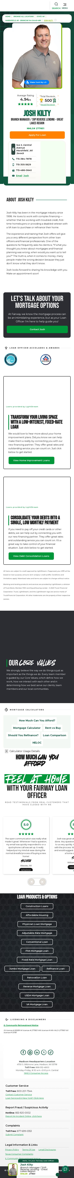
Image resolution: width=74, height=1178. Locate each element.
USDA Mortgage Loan (37, 995)
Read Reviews (48, 104)
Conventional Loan (37, 942)
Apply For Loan (37, 135)
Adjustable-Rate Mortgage (37, 933)
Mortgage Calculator (27, 727)
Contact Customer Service (19, 1094)
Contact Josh (37, 329)
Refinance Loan (56, 968)
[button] (65, 5)
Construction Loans (37, 906)
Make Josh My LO (38, 82)
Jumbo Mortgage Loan (22, 968)
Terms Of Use (28, 1149)
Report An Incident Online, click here (24, 1116)
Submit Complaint (14, 1134)
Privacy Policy (12, 1149)
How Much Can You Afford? (37, 720)
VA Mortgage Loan (37, 1004)
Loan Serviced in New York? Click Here (25, 1098)
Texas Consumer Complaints (19, 1154)
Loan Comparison (54, 735)
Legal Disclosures (47, 1149)
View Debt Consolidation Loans (31, 556)
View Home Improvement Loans (31, 460)
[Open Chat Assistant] (65, 1169)
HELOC (37, 742)
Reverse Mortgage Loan (37, 986)
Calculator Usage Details (25, 751)
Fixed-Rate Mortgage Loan (37, 959)
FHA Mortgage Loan (37, 950)
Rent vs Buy (53, 727)
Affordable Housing (37, 915)
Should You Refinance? (23, 735)
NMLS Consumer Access (36, 1073)
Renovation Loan (37, 977)
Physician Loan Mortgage (37, 924)
